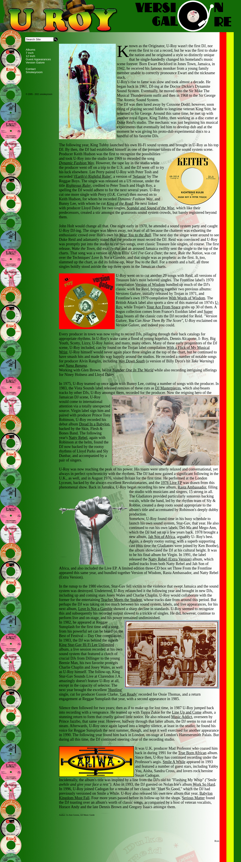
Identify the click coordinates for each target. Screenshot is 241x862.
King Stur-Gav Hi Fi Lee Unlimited (86, 645)
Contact (31, 69)
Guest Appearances (38, 59)
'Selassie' (139, 176)
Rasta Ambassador (192, 487)
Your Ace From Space (163, 307)
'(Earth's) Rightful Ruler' (92, 176)
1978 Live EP (171, 483)
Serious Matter (193, 798)
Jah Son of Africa (161, 537)
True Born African (192, 753)
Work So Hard (204, 784)
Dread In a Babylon (94, 424)
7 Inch (29, 52)
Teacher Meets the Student (121, 600)
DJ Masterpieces (168, 388)
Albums (30, 49)
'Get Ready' (128, 694)
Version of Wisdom (150, 284)
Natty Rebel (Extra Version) (169, 559)
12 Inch (30, 56)
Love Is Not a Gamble (95, 609)
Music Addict (181, 717)
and (150, 208)
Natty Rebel (78, 438)
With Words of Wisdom (187, 298)
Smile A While (174, 762)
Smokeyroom (34, 72)
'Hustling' (115, 690)
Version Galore (35, 62)
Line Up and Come (186, 712)
